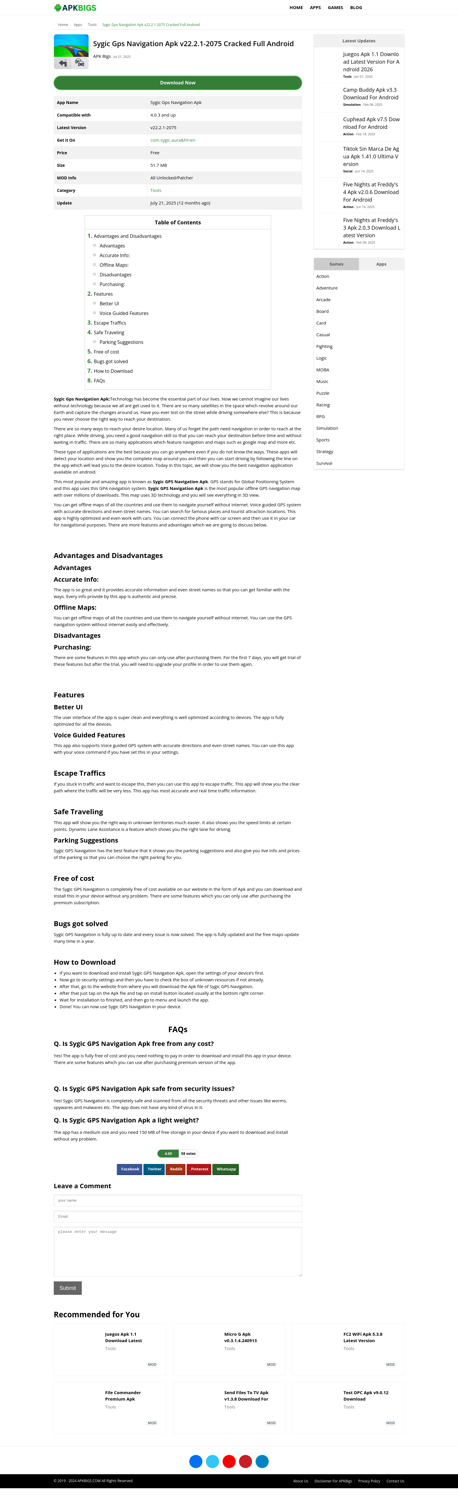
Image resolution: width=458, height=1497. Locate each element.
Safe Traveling (109, 332)
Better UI (109, 303)
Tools (92, 24)
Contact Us (395, 1489)
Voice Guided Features (124, 313)
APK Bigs (102, 56)
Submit (68, 1297)
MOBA (322, 369)
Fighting (324, 346)
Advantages (112, 245)
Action (348, 134)
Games (335, 7)
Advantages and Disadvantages (128, 236)
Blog (356, 7)
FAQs (99, 380)
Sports (322, 440)
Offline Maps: (114, 265)
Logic (321, 358)
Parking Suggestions (121, 342)
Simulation (352, 104)
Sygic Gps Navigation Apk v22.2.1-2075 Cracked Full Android (151, 24)
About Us (300, 1489)
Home (296, 7)
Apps (315, 7)
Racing (323, 405)
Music (322, 381)
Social (348, 171)
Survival (324, 463)
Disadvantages (115, 274)
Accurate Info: (115, 255)
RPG (320, 416)
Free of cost (106, 352)
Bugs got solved (111, 361)
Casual (323, 334)
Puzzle (322, 393)
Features (103, 294)
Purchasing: (112, 284)
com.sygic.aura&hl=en (172, 140)
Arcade (323, 299)
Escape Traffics (110, 323)
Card (321, 323)
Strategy (324, 451)
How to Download (113, 371)
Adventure (327, 288)
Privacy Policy (369, 1489)
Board (322, 311)
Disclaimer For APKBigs (333, 1489)
